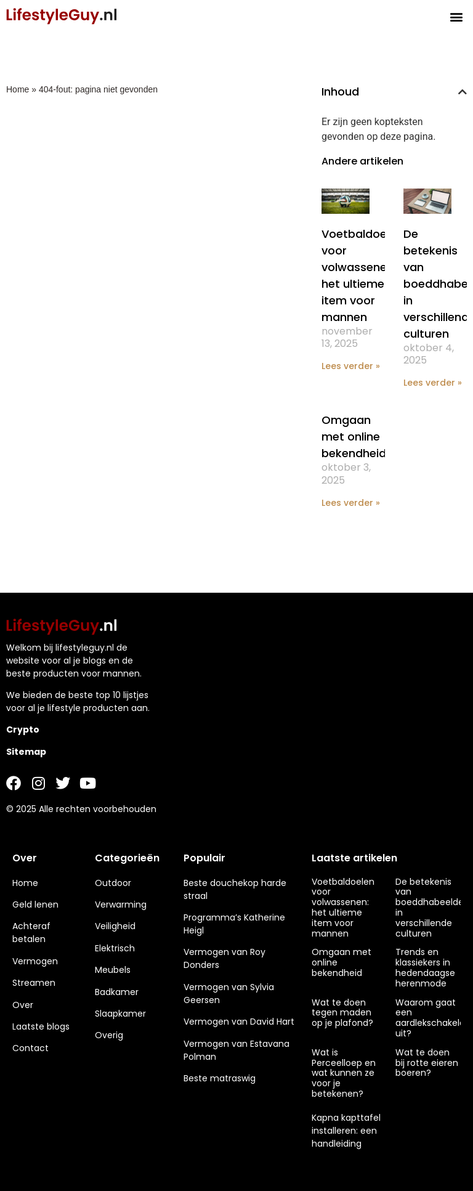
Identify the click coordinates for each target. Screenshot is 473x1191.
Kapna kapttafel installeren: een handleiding (346, 1131)
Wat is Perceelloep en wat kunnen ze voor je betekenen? (344, 1073)
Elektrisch (115, 948)
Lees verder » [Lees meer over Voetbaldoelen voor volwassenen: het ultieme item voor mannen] (350, 366)
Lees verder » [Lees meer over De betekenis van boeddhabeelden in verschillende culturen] (432, 382)
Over (22, 1005)
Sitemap (26, 752)
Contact (30, 1048)
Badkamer (117, 992)
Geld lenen (35, 904)
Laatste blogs (41, 1026)
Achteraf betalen (31, 932)
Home (17, 89)
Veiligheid (115, 926)
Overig (109, 1035)
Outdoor (113, 883)
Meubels (113, 970)
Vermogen (35, 961)
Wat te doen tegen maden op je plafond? (342, 1013)
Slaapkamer (120, 1013)
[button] (457, 16)
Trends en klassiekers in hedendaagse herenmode (425, 967)
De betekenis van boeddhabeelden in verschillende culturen (432, 908)
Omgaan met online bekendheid (353, 436)
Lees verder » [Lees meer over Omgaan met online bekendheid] (350, 503)
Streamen (33, 983)
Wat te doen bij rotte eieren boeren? (426, 1062)
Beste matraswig (220, 1078)
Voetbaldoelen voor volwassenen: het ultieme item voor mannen (343, 908)
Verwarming (121, 904)
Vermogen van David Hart (239, 1021)
